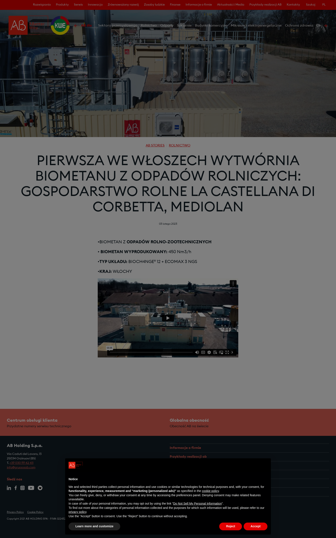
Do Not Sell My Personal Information (197, 503)
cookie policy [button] (210, 491)
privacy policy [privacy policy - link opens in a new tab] (77, 512)
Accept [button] (255, 526)
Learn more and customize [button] (94, 526)
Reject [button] (230, 526)
